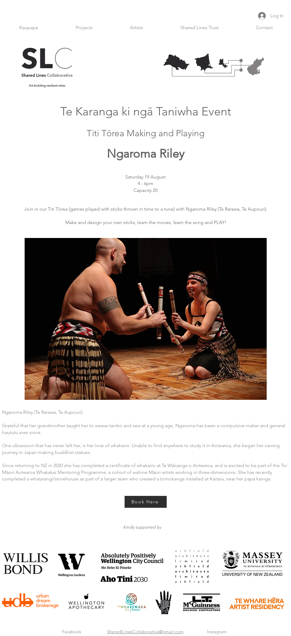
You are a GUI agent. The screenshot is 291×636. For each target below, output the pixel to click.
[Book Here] (146, 502)
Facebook (71, 632)
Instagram (217, 632)
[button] (84, 28)
